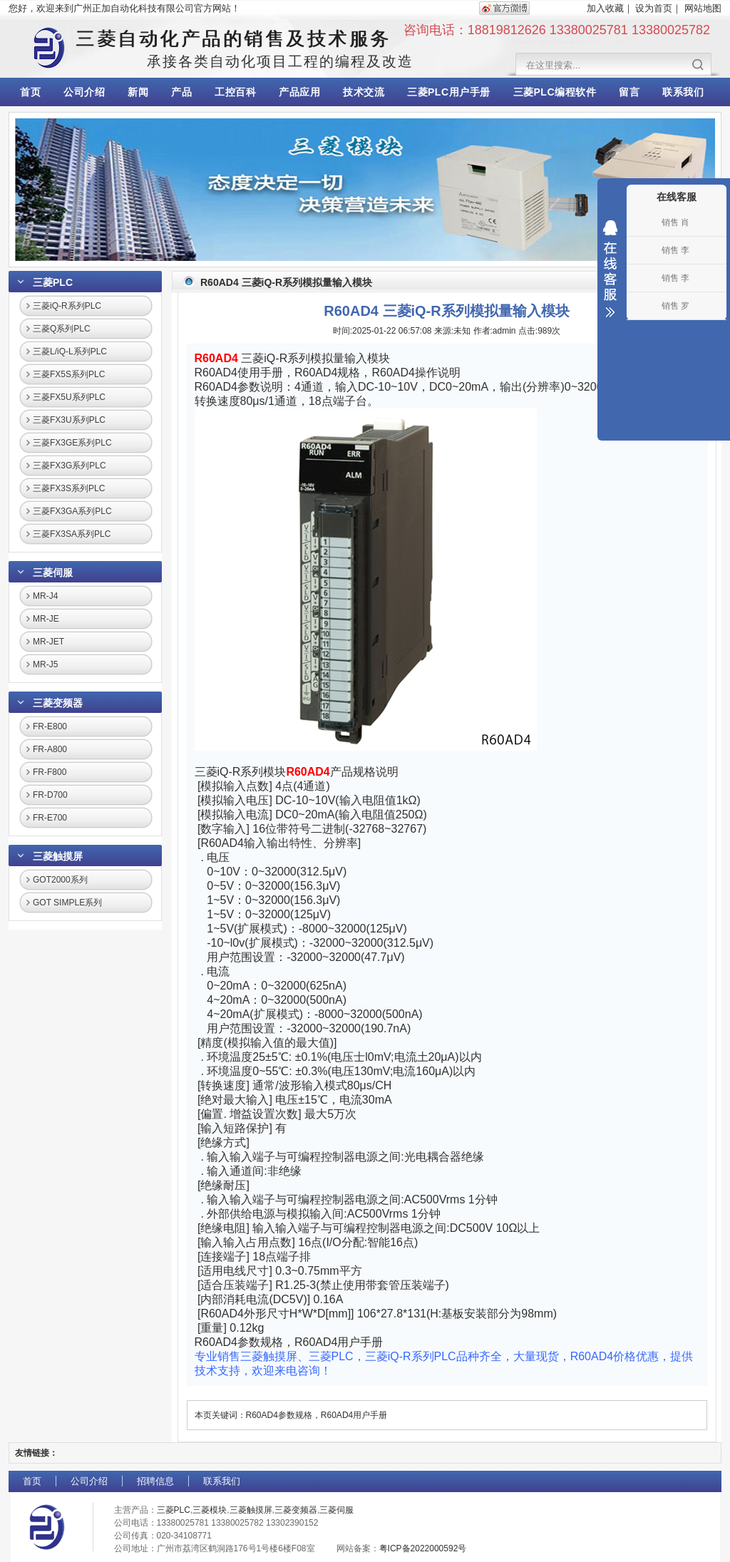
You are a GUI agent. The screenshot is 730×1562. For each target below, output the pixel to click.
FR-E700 (50, 818)
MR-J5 (45, 664)
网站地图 (702, 8)
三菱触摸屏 (58, 856)
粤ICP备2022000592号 (423, 1548)
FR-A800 (50, 749)
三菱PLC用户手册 (448, 92)
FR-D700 (50, 795)
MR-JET (48, 642)
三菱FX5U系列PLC (69, 397)
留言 (629, 92)
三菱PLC (53, 282)
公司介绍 (84, 92)
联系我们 (683, 92)
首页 (30, 92)
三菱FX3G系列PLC (69, 466)
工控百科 (235, 92)
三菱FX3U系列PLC (69, 420)
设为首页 (653, 8)
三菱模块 (209, 1510)
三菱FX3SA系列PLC (71, 534)
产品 (181, 92)
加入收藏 (605, 8)
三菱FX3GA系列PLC (72, 511)
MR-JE (46, 619)
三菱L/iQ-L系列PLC (70, 351)
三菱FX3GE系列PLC (72, 443)
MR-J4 (45, 596)
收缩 (610, 269)
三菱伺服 (53, 572)
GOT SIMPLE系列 (67, 903)
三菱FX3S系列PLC (69, 488)
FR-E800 (50, 726)
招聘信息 (155, 1481)
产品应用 (299, 92)
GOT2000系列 (60, 880)
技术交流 (363, 92)
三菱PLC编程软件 (555, 92)
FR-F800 (49, 772)
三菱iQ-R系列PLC (67, 306)
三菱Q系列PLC (62, 329)
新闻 (138, 92)
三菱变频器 (58, 703)
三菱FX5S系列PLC (69, 374)
